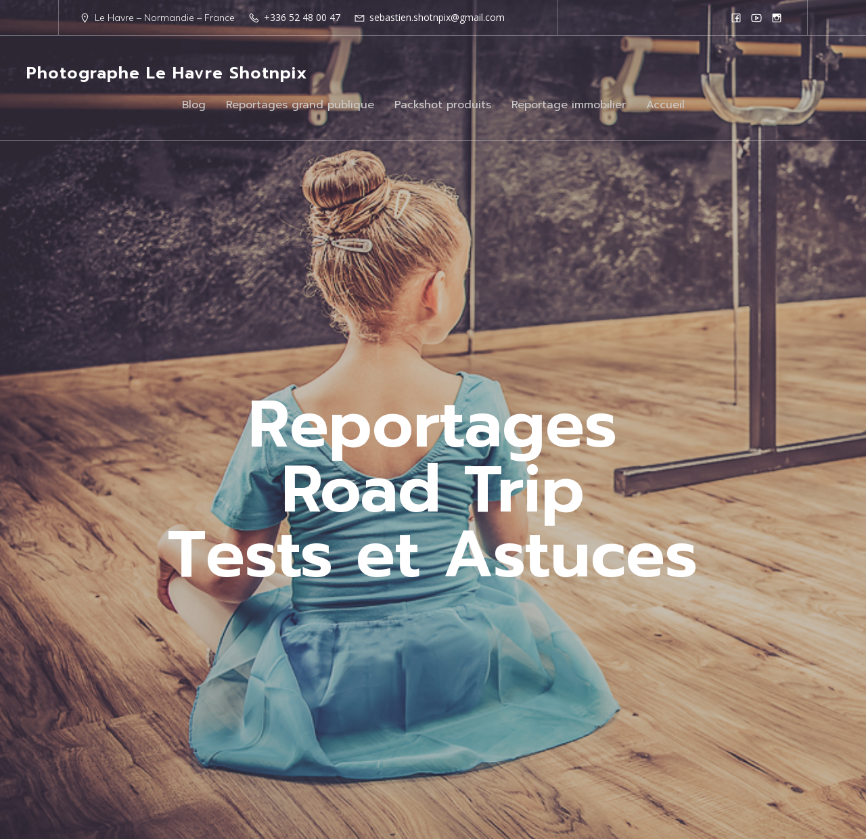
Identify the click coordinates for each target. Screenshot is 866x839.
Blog (194, 105)
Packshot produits (442, 105)
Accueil (665, 105)
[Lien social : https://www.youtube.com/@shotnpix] (756, 17)
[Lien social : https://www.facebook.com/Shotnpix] (736, 17)
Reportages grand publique (300, 105)
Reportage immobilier (568, 105)
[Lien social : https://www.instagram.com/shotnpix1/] (777, 17)
